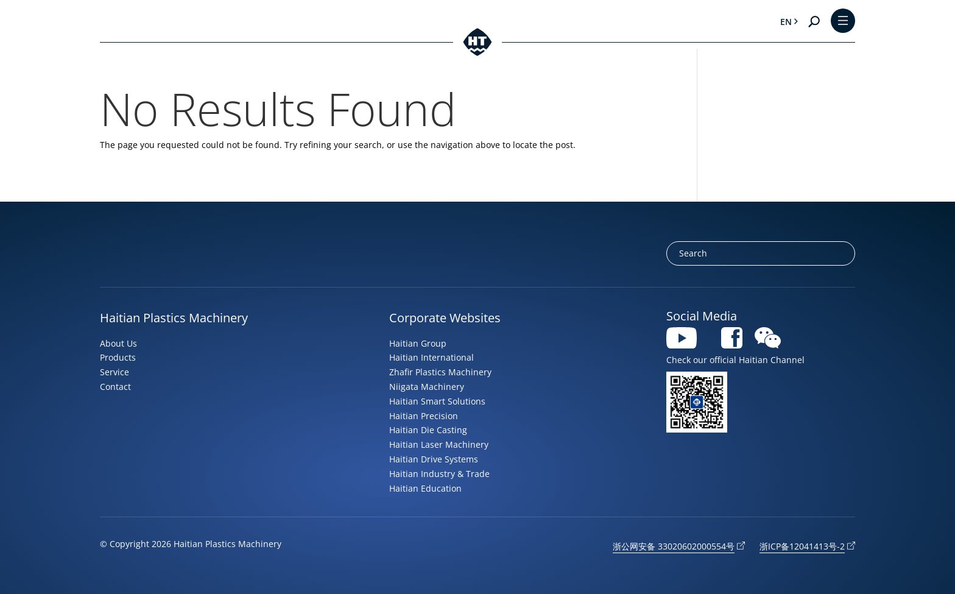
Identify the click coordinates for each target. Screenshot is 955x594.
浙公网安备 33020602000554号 (674, 546)
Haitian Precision (423, 416)
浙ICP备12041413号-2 (802, 546)
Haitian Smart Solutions (437, 401)
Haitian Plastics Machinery (174, 317)
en (786, 21)
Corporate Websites (445, 317)
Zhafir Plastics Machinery (440, 372)
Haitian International (431, 357)
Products (118, 357)
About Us (118, 343)
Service (114, 372)
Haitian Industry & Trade (439, 473)
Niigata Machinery (426, 386)
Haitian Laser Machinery (438, 444)
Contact (115, 386)
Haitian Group (417, 343)
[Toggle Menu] (843, 21)
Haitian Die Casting (428, 430)
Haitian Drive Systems (433, 459)
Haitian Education (425, 488)
